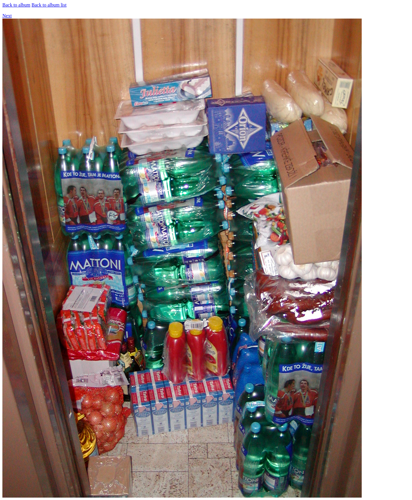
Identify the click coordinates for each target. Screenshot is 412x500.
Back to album (16, 4)
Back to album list (48, 4)
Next (7, 15)
